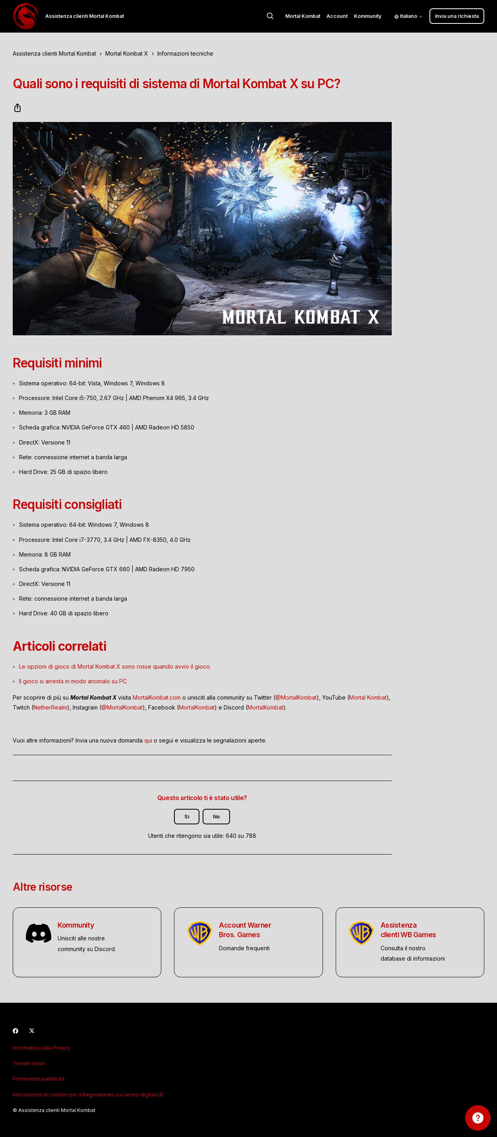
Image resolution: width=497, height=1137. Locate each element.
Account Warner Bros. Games (245, 930)
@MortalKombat (296, 697)
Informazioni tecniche (185, 53)
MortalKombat (197, 707)
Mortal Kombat (302, 16)
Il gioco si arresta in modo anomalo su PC (73, 681)
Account (337, 16)
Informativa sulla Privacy (41, 1048)
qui (148, 740)
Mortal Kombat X (126, 53)
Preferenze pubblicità (38, 1079)
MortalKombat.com (157, 697)
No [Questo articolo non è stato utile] (216, 817)
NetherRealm (50, 707)
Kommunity (367, 16)
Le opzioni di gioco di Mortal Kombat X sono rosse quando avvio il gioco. (115, 666)
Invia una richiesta (457, 16)
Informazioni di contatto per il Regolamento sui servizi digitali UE (88, 1095)
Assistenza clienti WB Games (408, 930)
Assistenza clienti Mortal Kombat (54, 53)
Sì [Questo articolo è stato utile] (186, 817)
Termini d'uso (29, 1063)
